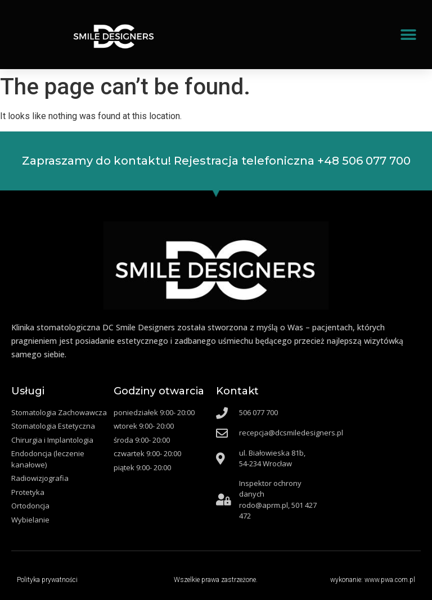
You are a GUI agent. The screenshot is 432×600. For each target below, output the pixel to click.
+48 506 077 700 (364, 160)
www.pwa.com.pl (389, 580)
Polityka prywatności (47, 580)
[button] (408, 34)
